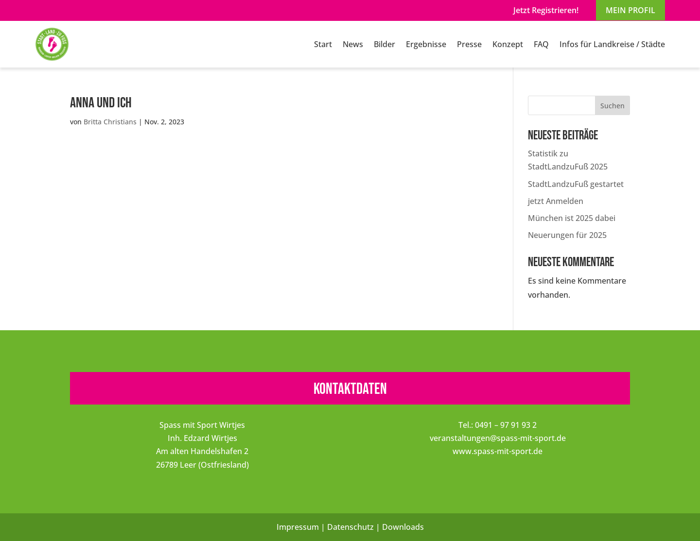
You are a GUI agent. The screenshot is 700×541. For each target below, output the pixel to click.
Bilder (384, 44)
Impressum (298, 527)
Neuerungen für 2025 (567, 235)
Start (323, 44)
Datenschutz (350, 527)
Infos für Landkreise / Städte (612, 44)
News (353, 44)
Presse (469, 44)
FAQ (541, 44)
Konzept (507, 44)
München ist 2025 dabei (571, 218)
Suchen (612, 105)
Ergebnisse (426, 44)
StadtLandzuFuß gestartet (576, 184)
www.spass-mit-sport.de (497, 451)
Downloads (403, 527)
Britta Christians (110, 121)
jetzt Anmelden (555, 201)
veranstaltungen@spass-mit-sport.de (498, 438)
